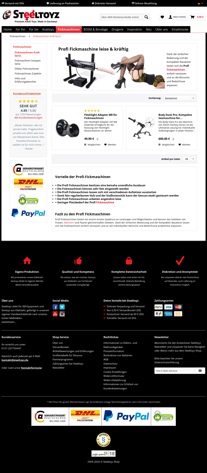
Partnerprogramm (63, 359)
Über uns (58, 342)
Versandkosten (61, 347)
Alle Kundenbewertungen (28, 117)
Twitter (62, 307)
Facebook (55, 307)
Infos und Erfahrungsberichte (25, 80)
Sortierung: (155, 98)
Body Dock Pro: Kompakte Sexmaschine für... (175, 116)
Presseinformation (114, 351)
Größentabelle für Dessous (67, 355)
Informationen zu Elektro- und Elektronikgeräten (120, 345)
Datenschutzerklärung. (167, 362)
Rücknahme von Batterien (118, 355)
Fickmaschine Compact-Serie (28, 62)
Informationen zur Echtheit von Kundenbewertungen (121, 386)
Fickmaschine (105, 202)
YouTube (55, 314)
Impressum (110, 367)
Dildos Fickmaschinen (27, 68)
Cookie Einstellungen (115, 371)
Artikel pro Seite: (170, 159)
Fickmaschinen (22, 46)
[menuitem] (125, 18)
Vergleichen (92, 144)
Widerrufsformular (114, 375)
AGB (106, 359)
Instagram (62, 314)
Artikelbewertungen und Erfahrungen (73, 351)
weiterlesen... (9, 321)
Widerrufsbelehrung (115, 380)
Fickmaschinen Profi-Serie (27, 54)
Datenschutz (110, 363)
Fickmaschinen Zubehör (28, 73)
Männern (69, 222)
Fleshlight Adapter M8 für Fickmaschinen (100, 116)
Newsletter (59, 367)
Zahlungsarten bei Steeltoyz (68, 363)
